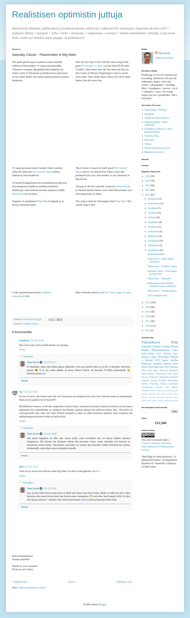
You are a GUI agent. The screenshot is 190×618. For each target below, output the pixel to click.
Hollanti (144, 394)
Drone (174, 346)
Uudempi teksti (20, 581)
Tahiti (143, 373)
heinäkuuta (153, 222)
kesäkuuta (153, 226)
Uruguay (167, 401)
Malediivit (173, 370)
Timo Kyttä (33, 362)
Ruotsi (144, 367)
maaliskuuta (154, 240)
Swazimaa (154, 383)
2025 (148, 180)
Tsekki (154, 401)
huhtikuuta (153, 236)
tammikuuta (154, 250)
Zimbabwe (173, 383)
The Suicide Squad (42, 171)
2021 (148, 302)
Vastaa (22, 349)
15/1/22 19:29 (30, 392)
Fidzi (175, 363)
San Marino (172, 387)
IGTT (157, 360)
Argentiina (163, 377)
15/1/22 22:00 (49, 433)
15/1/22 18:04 (36, 340)
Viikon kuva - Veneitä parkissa (162, 290)
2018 (148, 316)
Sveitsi (148, 401)
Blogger (102, 604)
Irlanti (155, 367)
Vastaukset (28, 356)
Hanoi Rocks (19, 193)
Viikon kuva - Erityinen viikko (162, 266)
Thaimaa (174, 367)
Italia (161, 367)
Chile (149, 370)
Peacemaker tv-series (92, 65)
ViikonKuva (150, 342)
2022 (148, 194)
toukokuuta (153, 231)
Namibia (157, 363)
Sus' (21, 392)
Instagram (149, 114)
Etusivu (71, 581)
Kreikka (162, 380)
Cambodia (173, 377)
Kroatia (169, 394)
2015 (148, 330)
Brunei (168, 397)
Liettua (175, 397)
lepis (21, 466)
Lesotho (159, 387)
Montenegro (173, 380)
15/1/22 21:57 (49, 362)
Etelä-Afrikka (148, 353)
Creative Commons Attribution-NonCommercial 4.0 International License (157, 446)
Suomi (166, 346)
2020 (148, 307)
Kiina (175, 373)
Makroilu (164, 370)
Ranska (144, 397)
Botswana (160, 397)
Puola (176, 394)
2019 (148, 311)
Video (175, 350)
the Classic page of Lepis (118, 292)
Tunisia (160, 401)
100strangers (163, 357)
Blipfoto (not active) (154, 152)
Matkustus (146, 363)
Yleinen (167, 353)
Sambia (144, 383)
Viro (143, 370)
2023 (148, 190)
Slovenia (145, 390)
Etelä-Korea (160, 373)
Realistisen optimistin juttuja (67, 14)
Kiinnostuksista (160, 350)
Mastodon (149, 140)
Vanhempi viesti (124, 581)
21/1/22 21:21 (31, 466)
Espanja (153, 380)
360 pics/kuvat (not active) (157, 148)
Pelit (174, 342)
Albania (153, 391)
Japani (165, 360)
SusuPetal (24, 340)
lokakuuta (153, 208)
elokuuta (152, 217)
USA (159, 353)
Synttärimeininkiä (156, 254)
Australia (151, 397)
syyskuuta (153, 212)
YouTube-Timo (151, 136)
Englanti (145, 380)
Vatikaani (174, 401)
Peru (167, 367)
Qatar (143, 401)
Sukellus (174, 360)
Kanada (152, 394)
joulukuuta (153, 199)
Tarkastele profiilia (164, 58)
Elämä (145, 350)
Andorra (159, 391)
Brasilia (151, 373)
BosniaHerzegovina (170, 391)
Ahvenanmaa (147, 387)
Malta (155, 370)
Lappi (153, 357)
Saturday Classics (31, 324)
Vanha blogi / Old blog (155, 109)
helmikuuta (153, 245)
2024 (148, 185)
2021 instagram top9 (157, 295)
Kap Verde (160, 394)
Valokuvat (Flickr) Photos (156, 118)
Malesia (167, 363)
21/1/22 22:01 (49, 488)
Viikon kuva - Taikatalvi (159, 278)
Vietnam (163, 383)
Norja (169, 373)
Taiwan (144, 377)
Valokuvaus (153, 377)
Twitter (147, 144)
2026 (148, 176)
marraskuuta (154, 203)
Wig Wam (42, 201)
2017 (148, 321)
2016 (148, 325)
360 (150, 367)
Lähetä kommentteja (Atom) (31, 587)
